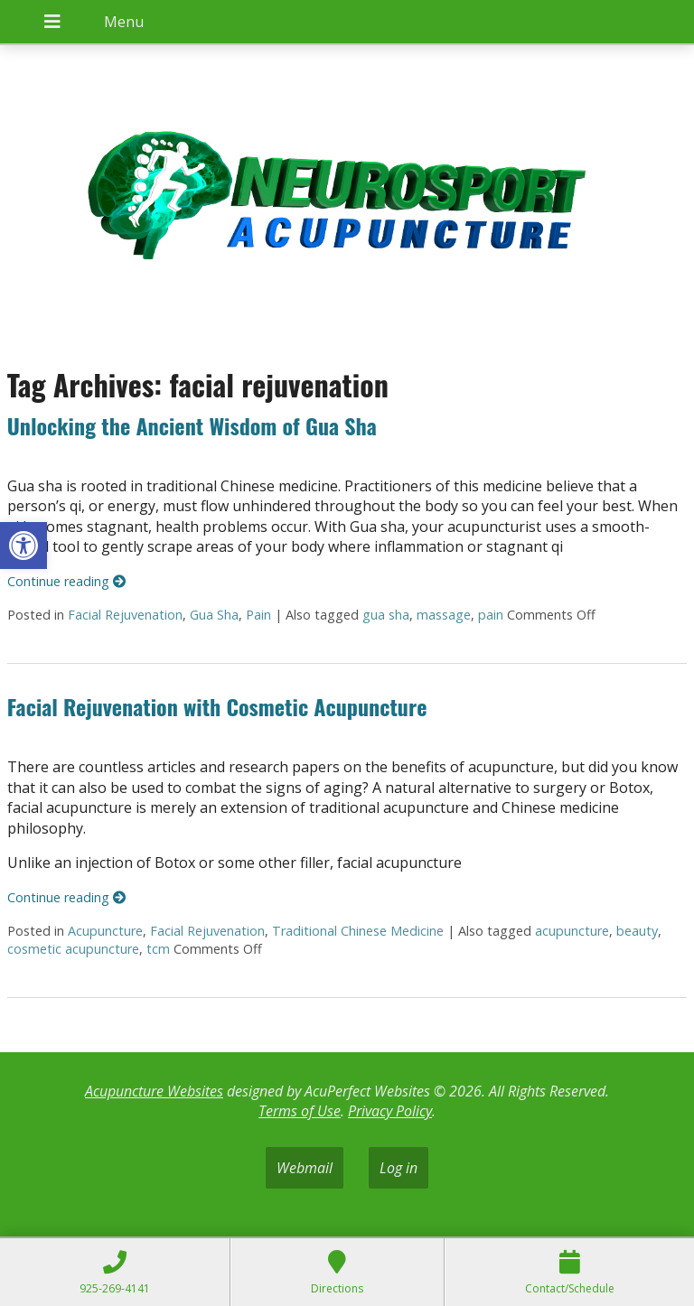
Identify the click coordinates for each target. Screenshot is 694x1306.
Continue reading (66, 581)
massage (444, 614)
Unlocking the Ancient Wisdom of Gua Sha (192, 425)
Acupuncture (105, 930)
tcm (158, 948)
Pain (258, 614)
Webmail (305, 1168)
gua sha (385, 614)
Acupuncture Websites (154, 1091)
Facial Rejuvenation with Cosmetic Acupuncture (217, 706)
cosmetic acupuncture (73, 948)
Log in (398, 1168)
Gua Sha (214, 614)
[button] (23, 545)
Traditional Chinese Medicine (358, 930)
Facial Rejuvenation (125, 614)
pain (490, 614)
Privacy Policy (390, 1111)
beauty (637, 930)
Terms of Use (299, 1111)
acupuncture (572, 930)
